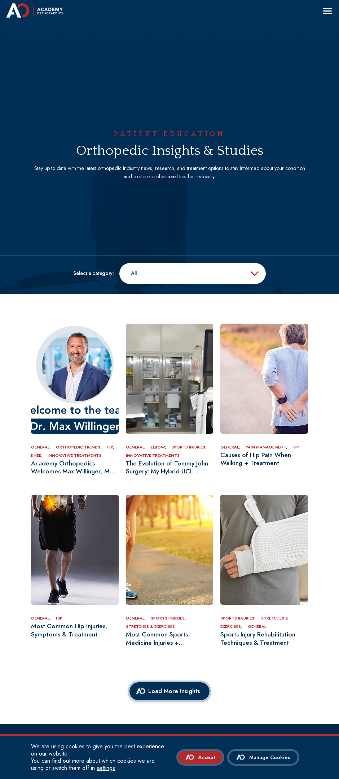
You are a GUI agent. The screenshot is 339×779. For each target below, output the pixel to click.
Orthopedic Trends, (79, 447)
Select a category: (93, 273)
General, (41, 447)
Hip (295, 447)
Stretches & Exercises (150, 626)
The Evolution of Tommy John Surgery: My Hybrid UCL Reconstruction (167, 467)
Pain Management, (267, 447)
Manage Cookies (269, 757)
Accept (206, 757)
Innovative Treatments (74, 455)
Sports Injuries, (189, 447)
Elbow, (159, 447)
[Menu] (327, 11)
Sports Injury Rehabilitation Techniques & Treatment (257, 638)
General (257, 626)
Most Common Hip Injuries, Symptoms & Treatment (69, 630)
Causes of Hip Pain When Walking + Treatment (255, 459)
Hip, (110, 447)
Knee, (37, 455)
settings (106, 768)
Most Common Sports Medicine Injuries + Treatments (157, 638)
